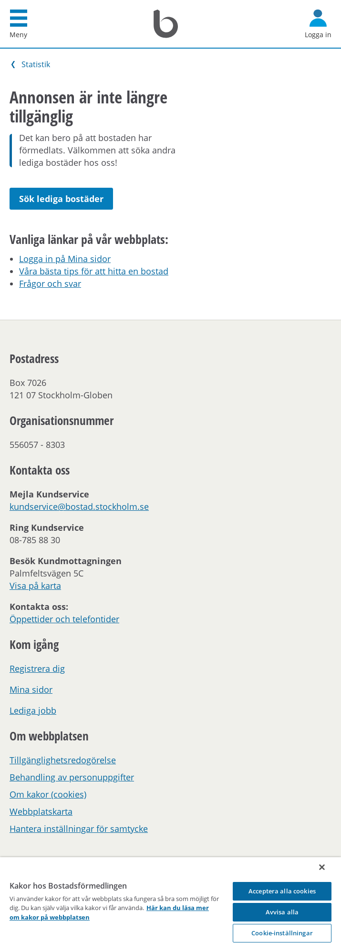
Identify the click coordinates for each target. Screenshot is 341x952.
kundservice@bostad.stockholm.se (79, 506)
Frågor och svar (50, 283)
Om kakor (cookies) (48, 794)
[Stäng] (322, 867)
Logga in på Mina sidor (65, 258)
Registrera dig (37, 668)
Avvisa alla (282, 912)
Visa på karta (35, 585)
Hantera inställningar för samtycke (79, 828)
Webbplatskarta (41, 811)
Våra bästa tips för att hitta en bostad (93, 271)
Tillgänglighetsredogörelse (63, 760)
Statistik (35, 64)
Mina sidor (31, 689)
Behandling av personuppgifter (72, 777)
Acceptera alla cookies (282, 891)
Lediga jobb (33, 710)
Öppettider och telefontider (64, 619)
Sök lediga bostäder (61, 198)
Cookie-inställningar (282, 933)
